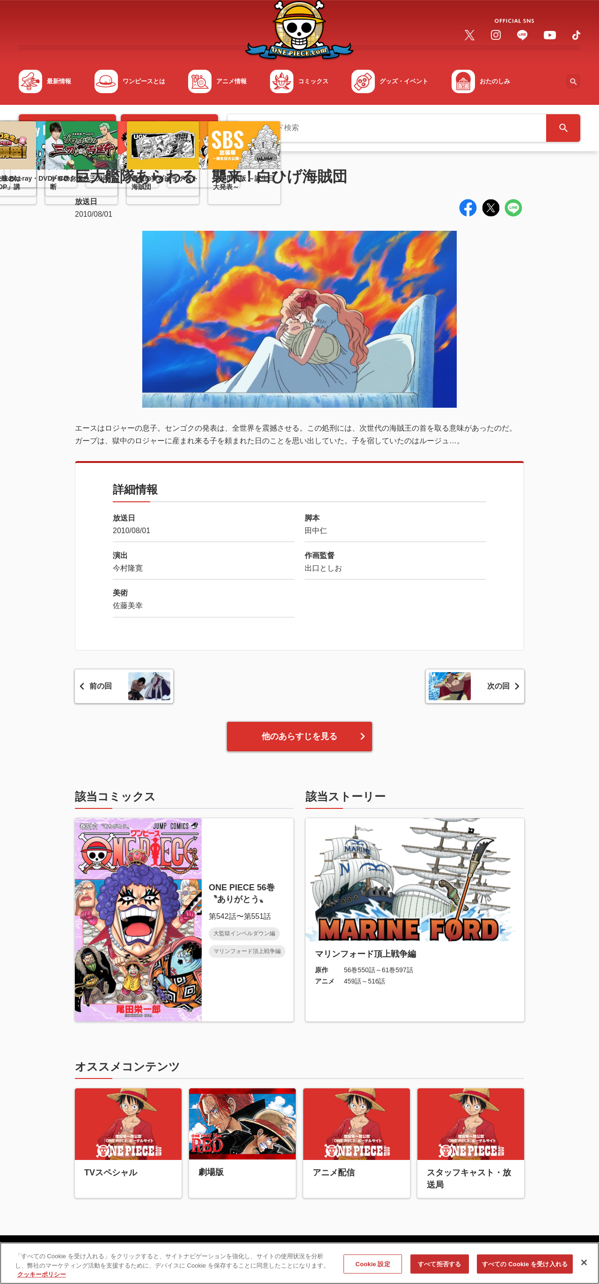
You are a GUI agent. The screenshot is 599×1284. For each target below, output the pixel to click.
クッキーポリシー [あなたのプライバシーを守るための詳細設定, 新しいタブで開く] (41, 1280)
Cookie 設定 (373, 1269)
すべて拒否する (439, 1269)
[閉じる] (584, 1267)
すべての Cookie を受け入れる (525, 1269)
